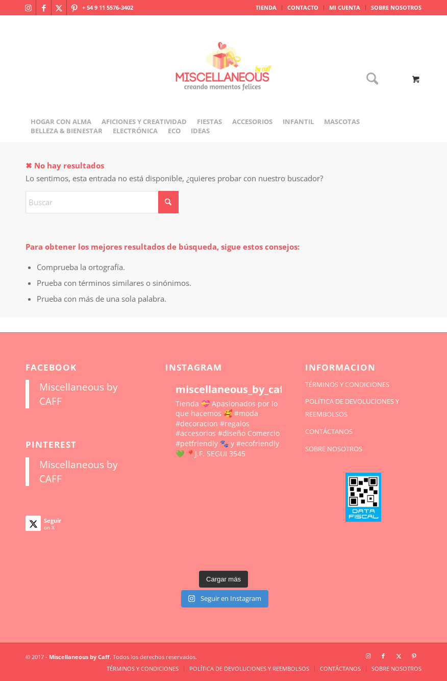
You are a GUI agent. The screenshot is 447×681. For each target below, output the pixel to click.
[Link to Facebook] (43, 7)
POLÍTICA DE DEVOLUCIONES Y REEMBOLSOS (352, 408)
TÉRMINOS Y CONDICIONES (347, 384)
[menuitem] (266, 7)
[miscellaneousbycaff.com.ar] (223, 78)
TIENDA (266, 7)
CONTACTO (302, 7)
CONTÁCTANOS (329, 431)
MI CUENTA (344, 7)
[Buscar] (369, 79)
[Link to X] (59, 7)
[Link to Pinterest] (74, 7)
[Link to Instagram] (28, 7)
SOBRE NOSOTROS (396, 7)
